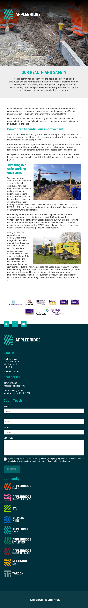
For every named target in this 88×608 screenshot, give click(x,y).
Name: (6, 406)
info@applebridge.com (14, 386)
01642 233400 (10, 383)
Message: (8, 438)
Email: (6, 417)
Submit (11, 469)
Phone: (7, 427)
